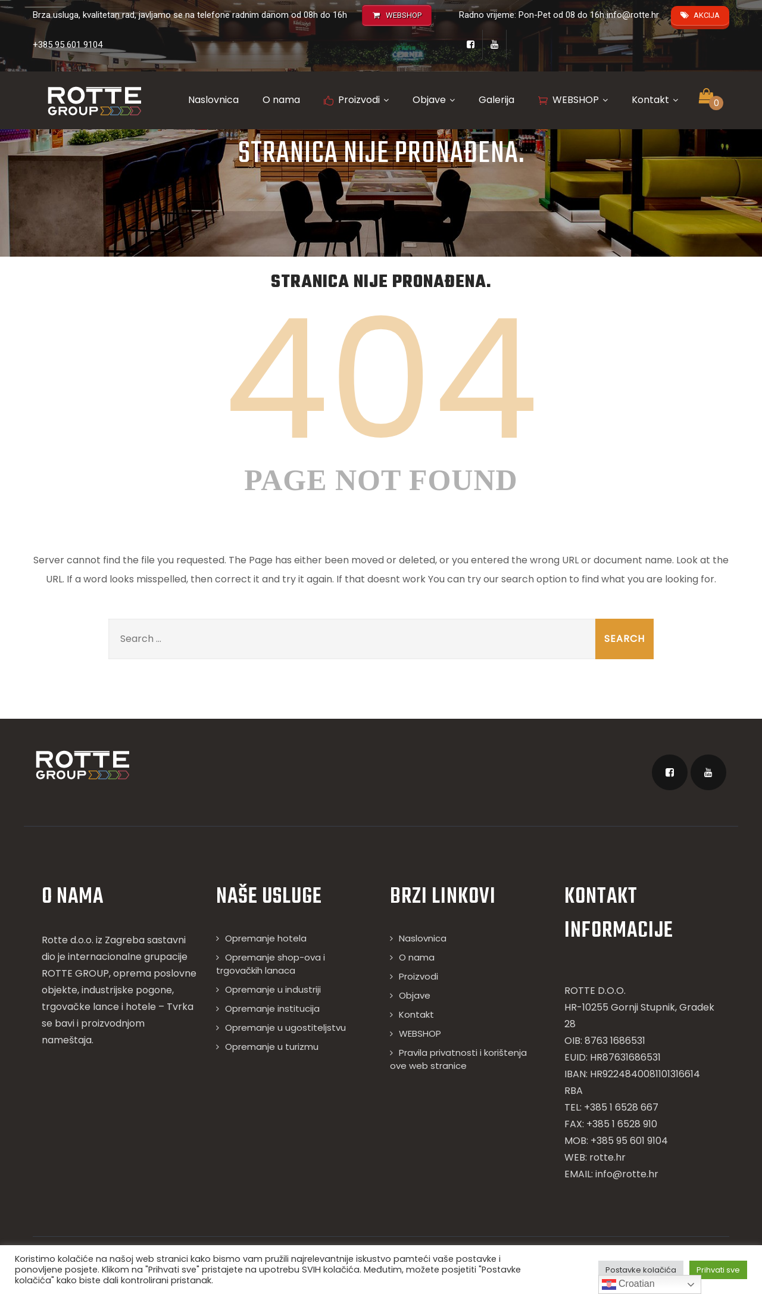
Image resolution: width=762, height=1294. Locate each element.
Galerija (496, 100)
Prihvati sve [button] (718, 1270)
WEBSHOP (573, 100)
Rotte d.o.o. (67, 940)
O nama (281, 100)
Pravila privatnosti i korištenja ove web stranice (458, 1059)
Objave (434, 100)
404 (381, 379)
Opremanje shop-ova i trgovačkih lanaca (270, 964)
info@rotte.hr (633, 15)
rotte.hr (607, 1157)
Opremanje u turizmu (271, 1046)
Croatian (628, 1284)
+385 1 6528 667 (621, 1107)
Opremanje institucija (272, 1008)
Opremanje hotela (266, 938)
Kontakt (655, 100)
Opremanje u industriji (273, 989)
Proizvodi (356, 100)
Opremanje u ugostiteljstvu (285, 1027)
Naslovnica (213, 100)
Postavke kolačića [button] (640, 1270)
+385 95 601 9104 (67, 44)
